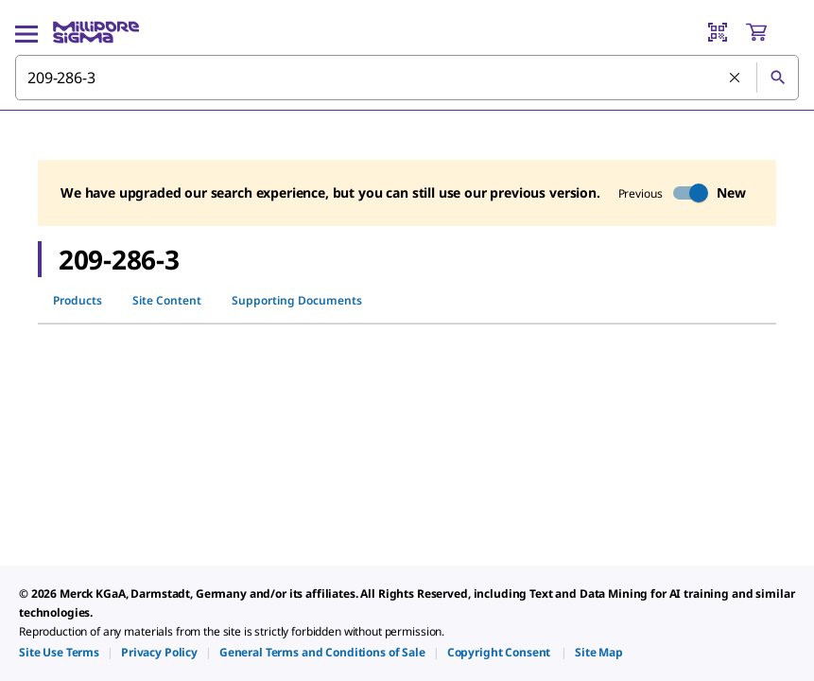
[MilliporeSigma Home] (96, 32)
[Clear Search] (735, 78)
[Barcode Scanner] (717, 32)
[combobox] (407, 77)
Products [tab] (77, 300)
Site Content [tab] (166, 300)
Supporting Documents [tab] (297, 300)
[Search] (777, 77)
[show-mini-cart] (771, 32)
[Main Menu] (26, 32)
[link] (59, 652)
